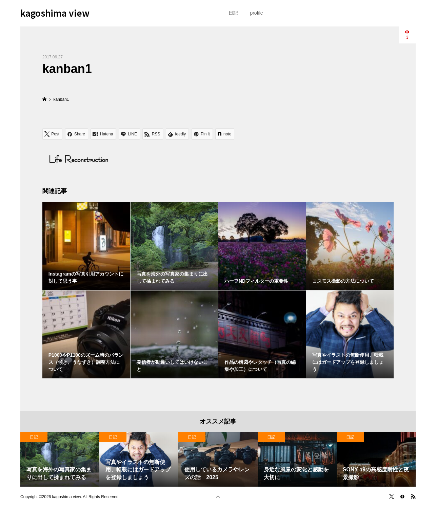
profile (256, 13)
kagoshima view (55, 12)
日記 (233, 13)
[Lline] (129, 133)
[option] (59, 459)
